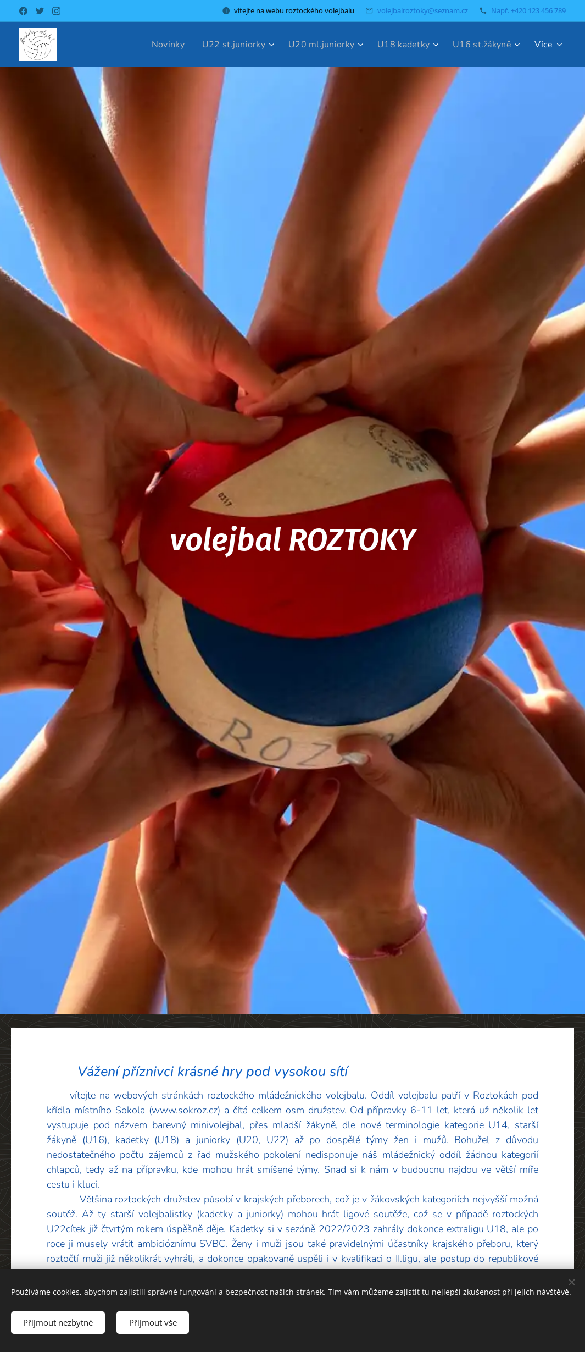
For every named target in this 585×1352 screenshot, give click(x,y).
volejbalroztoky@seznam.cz (422, 10)
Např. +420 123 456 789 (528, 10)
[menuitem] (154, 44)
